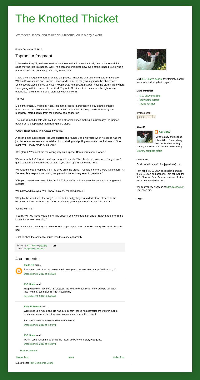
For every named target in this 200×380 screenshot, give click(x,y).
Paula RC (29, 265)
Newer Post (22, 357)
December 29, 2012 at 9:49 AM (40, 296)
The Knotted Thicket (66, 18)
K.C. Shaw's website (152, 79)
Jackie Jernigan (147, 103)
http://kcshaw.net (174, 187)
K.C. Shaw (29, 284)
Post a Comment (28, 350)
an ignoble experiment (34, 248)
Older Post (118, 357)
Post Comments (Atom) (41, 363)
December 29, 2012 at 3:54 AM (40, 274)
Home (71, 357)
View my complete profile (149, 151)
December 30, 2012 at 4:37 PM (40, 325)
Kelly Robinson (32, 306)
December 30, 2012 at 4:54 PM (40, 344)
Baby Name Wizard (149, 100)
